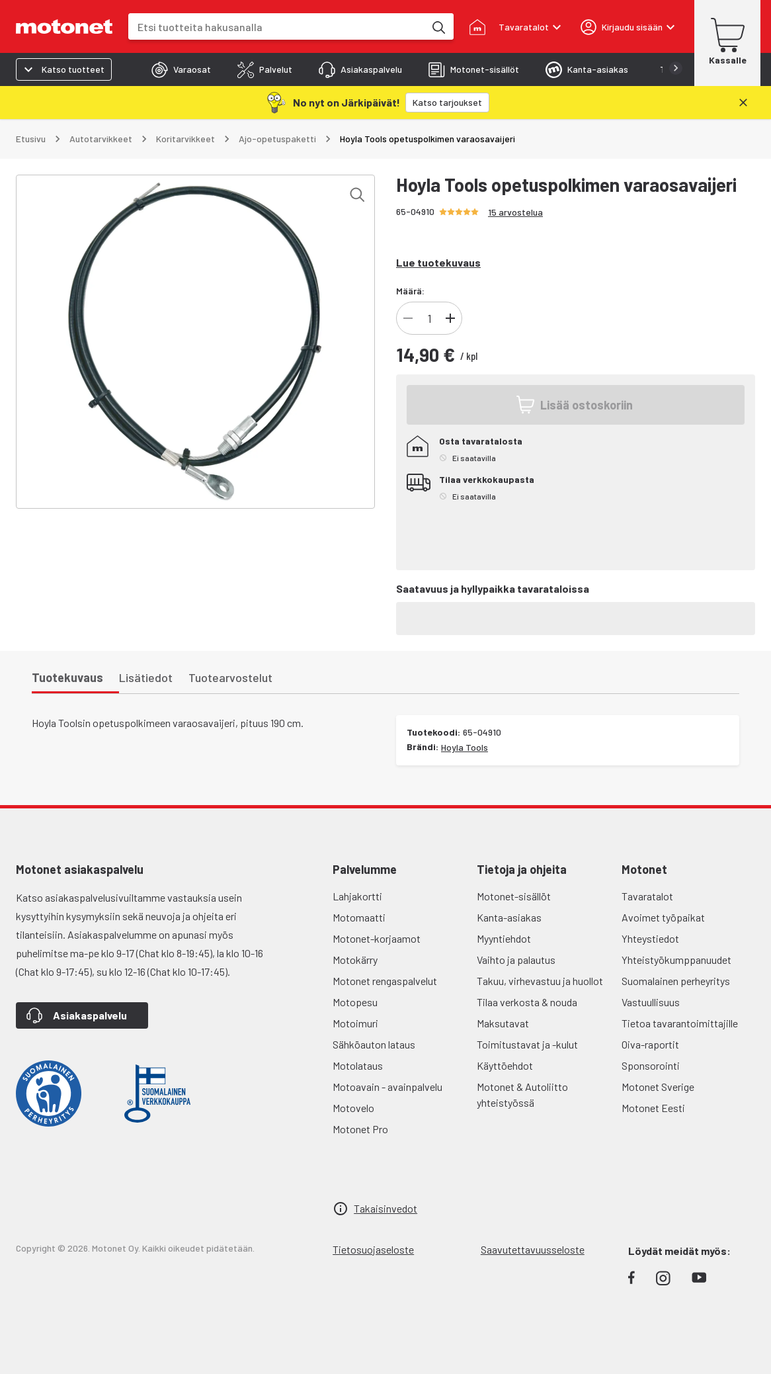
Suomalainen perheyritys (676, 980)
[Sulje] (743, 102)
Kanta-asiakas (509, 917)
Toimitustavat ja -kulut (527, 1044)
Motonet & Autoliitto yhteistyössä (522, 1094)
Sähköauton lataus (374, 1044)
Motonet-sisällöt (514, 896)
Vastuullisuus (651, 1002)
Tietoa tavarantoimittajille (680, 1023)
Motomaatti (359, 917)
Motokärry (355, 959)
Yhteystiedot (650, 938)
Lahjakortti (357, 896)
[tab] (181, 69)
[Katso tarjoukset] (447, 102)
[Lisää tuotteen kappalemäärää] (450, 318)
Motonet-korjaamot (377, 938)
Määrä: (410, 290)
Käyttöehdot (505, 1065)
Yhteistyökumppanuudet (676, 959)
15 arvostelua (515, 212)
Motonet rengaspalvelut (385, 980)
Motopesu (355, 1002)
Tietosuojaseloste (373, 1249)
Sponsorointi (651, 1065)
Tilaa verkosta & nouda (527, 1002)
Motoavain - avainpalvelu (387, 1086)
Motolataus (358, 1065)
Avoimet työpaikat (663, 917)
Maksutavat (503, 1023)
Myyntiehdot (504, 938)
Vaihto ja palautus (516, 959)
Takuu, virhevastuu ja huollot (540, 980)
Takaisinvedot (385, 1208)
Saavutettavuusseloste (533, 1249)
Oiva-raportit (650, 1044)
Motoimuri (355, 1023)
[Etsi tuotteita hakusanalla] (438, 26)
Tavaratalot (647, 896)
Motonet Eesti (653, 1107)
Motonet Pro (360, 1129)
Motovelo (353, 1107)
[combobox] (276, 27)
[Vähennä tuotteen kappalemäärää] (408, 318)
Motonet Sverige (658, 1086)
